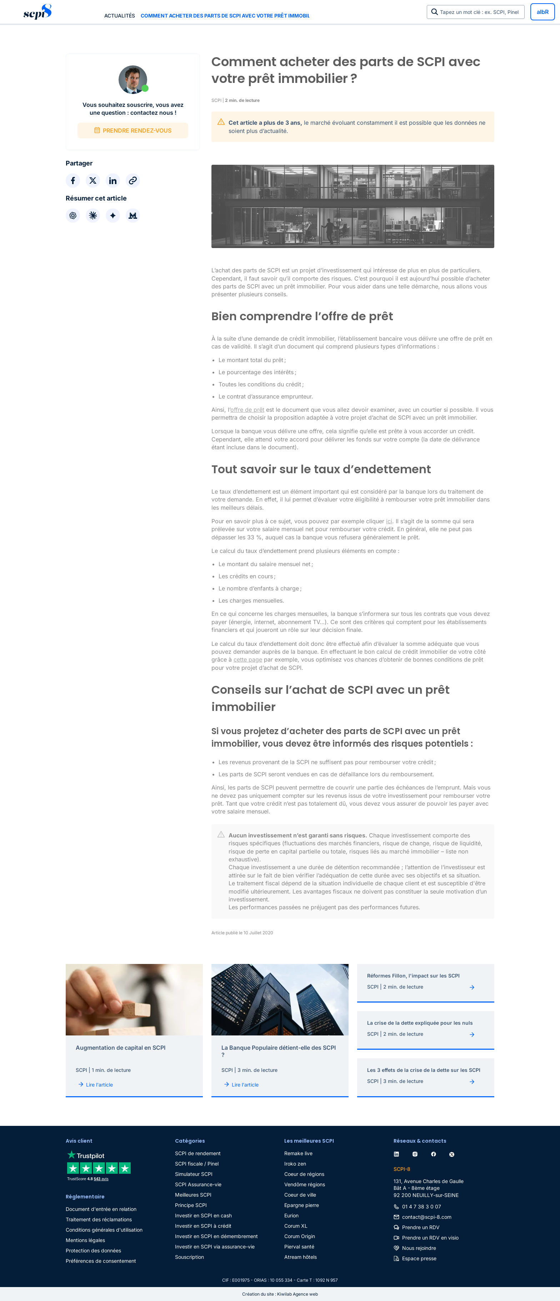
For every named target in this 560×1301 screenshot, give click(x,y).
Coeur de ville (300, 1195)
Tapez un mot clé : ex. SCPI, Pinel (480, 12)
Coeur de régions (304, 1174)
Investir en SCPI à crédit (203, 1226)
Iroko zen (295, 1164)
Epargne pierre (301, 1205)
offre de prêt (247, 409)
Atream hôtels (300, 1257)
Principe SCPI (191, 1205)
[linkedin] (398, 1153)
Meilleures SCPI (193, 1195)
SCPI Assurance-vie (198, 1184)
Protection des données (93, 1250)
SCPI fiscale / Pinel (197, 1164)
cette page (248, 659)
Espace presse (419, 1258)
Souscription (189, 1257)
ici (389, 521)
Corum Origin (299, 1236)
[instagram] (416, 1153)
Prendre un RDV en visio (430, 1238)
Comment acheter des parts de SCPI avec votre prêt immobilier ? (225, 16)
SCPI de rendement (198, 1153)
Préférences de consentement (101, 1261)
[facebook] (435, 1153)
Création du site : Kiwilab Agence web (280, 1294)
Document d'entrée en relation (101, 1209)
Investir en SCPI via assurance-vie (215, 1246)
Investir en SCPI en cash (203, 1215)
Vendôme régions (304, 1184)
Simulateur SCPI (193, 1174)
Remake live (298, 1153)
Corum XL (296, 1226)
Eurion (291, 1215)
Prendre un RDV (421, 1227)
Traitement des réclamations (99, 1219)
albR (543, 11)
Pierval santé (299, 1246)
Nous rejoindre (419, 1248)
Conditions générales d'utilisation (104, 1230)
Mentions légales (85, 1240)
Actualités (119, 16)
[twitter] (453, 1153)
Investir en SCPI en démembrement (216, 1236)
